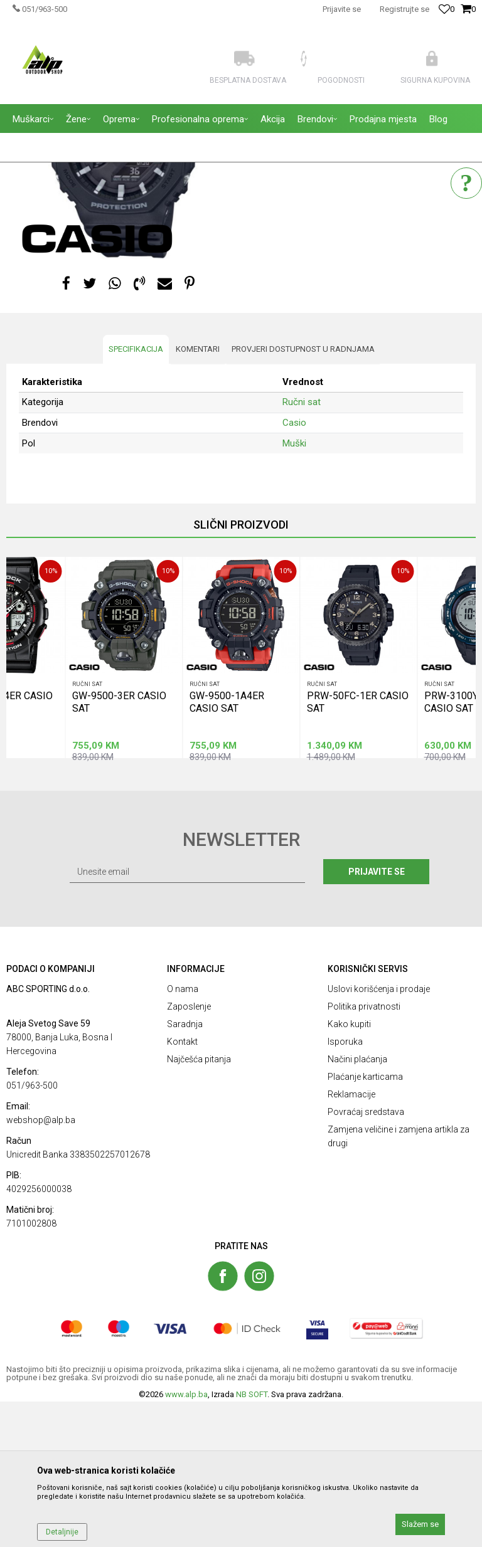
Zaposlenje (189, 1152)
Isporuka (345, 1187)
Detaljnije (62, 1532)
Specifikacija (136, 494)
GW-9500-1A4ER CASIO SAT (227, 846)
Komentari (198, 494)
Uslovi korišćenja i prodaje (379, 1134)
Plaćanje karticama (365, 1222)
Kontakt (182, 1187)
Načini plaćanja (357, 1205)
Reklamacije (351, 1240)
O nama (182, 1134)
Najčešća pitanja (199, 1205)
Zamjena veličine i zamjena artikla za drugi (398, 1282)
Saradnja (185, 1169)
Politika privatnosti (364, 1152)
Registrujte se (404, 9)
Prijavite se (378, 1017)
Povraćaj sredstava (366, 1257)
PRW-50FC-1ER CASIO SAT (358, 846)
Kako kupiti (349, 1169)
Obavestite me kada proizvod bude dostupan (343, 273)
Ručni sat (269, 229)
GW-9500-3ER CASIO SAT (119, 846)
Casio (294, 568)
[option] (124, 803)
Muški (294, 588)
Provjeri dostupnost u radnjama (303, 494)
